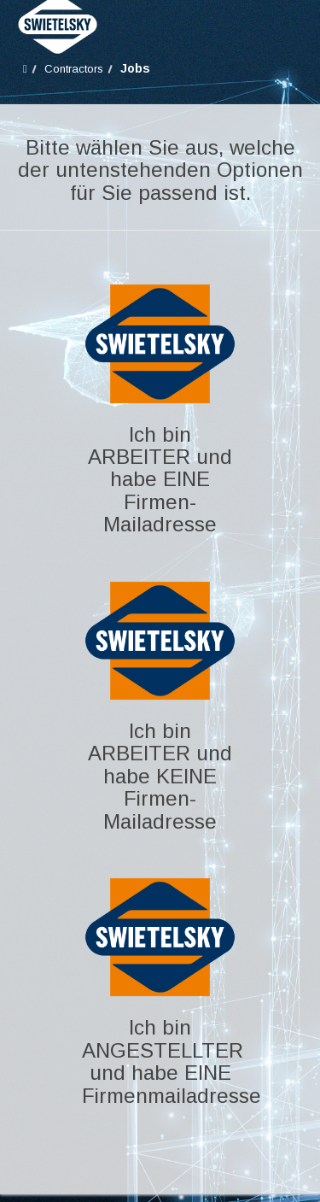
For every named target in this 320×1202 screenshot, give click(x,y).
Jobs (135, 68)
